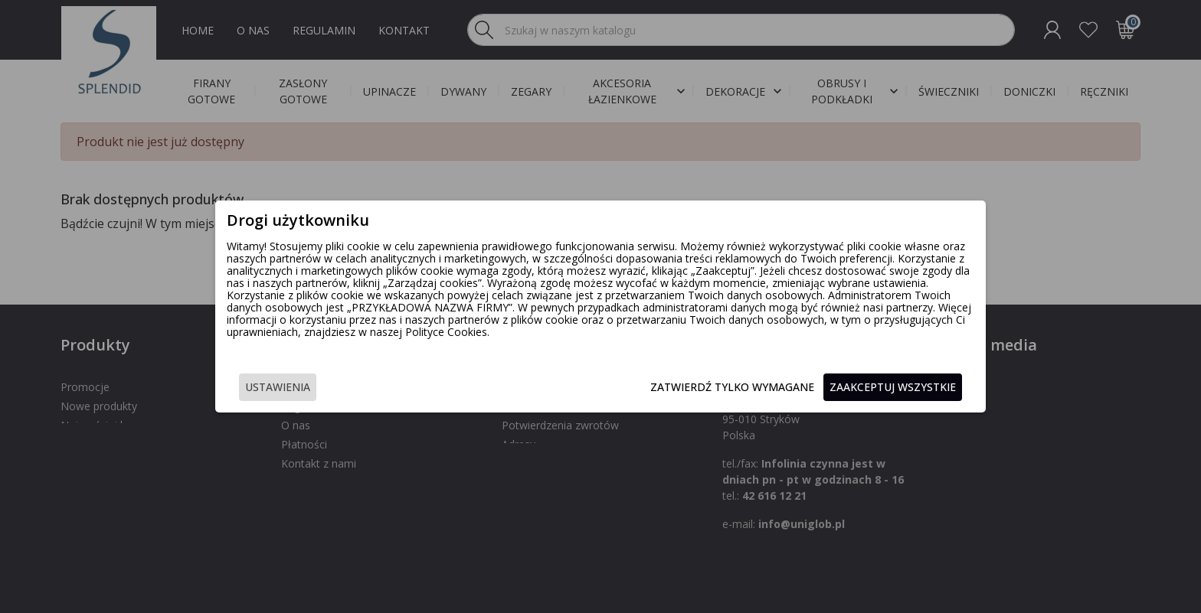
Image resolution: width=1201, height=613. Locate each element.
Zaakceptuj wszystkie (881, 387)
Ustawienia (289, 387)
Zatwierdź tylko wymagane (721, 387)
